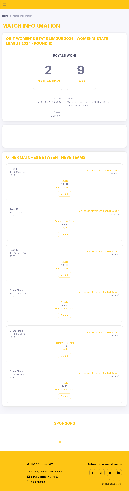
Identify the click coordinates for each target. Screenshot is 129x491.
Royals (81, 80)
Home (5, 15)
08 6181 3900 (36, 482)
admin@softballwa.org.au (42, 476)
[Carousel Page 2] (63, 442)
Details (64, 194)
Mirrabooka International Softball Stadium (99, 170)
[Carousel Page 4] (69, 442)
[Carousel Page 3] (66, 442)
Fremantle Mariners (48, 80)
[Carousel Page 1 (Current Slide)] (60, 442)
